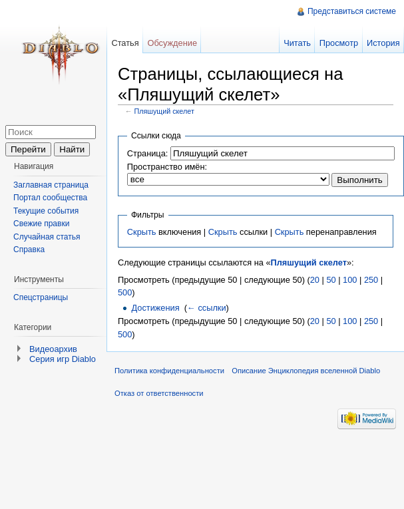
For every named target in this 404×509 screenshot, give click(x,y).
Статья (124, 43)
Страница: (147, 153)
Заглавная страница (51, 185)
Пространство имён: (167, 167)
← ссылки (206, 308)
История (383, 43)
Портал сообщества (50, 197)
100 (350, 280)
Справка (29, 249)
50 (330, 280)
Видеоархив (53, 349)
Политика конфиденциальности (169, 371)
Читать (297, 43)
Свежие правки (41, 223)
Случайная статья (46, 237)
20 (314, 280)
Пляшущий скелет (164, 111)
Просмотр (338, 43)
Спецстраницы (40, 297)
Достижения (155, 308)
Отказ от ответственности (159, 393)
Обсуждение (172, 43)
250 (371, 280)
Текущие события (46, 211)
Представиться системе (351, 11)
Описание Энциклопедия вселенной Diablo (306, 371)
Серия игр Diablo (62, 359)
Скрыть (141, 232)
